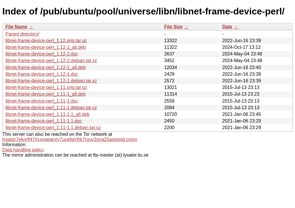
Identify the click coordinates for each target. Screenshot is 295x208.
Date (227, 26)
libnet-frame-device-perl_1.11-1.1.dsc (43, 120)
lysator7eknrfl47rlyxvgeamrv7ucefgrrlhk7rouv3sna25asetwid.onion (69, 139)
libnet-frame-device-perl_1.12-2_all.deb (45, 47)
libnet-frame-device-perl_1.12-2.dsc (41, 53)
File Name (16, 26)
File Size (173, 26)
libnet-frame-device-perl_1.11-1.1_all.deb (47, 114)
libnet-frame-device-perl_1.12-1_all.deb (45, 67)
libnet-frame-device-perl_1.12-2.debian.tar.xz (51, 60)
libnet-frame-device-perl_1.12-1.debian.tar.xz (51, 80)
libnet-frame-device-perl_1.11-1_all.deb (45, 94)
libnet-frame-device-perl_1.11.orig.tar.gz (46, 87)
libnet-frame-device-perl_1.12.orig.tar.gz (46, 40)
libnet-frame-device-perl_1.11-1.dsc (41, 101)
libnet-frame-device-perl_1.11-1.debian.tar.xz (51, 107)
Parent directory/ (22, 33)
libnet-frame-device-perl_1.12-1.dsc (41, 74)
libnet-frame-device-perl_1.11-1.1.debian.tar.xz (53, 127)
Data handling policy (23, 149)
